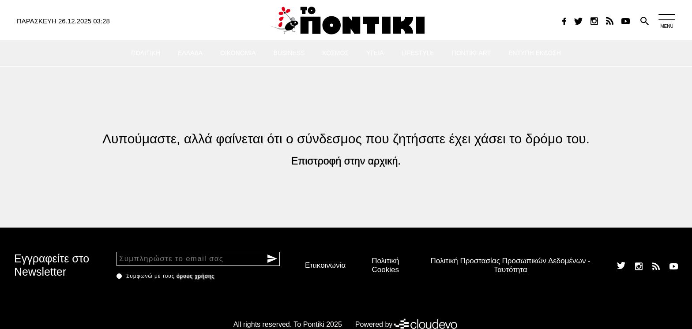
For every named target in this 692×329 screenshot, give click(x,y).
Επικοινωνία (325, 265)
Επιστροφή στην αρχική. (346, 161)
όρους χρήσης (195, 276)
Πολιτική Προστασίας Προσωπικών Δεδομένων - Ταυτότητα (510, 265)
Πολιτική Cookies (385, 265)
